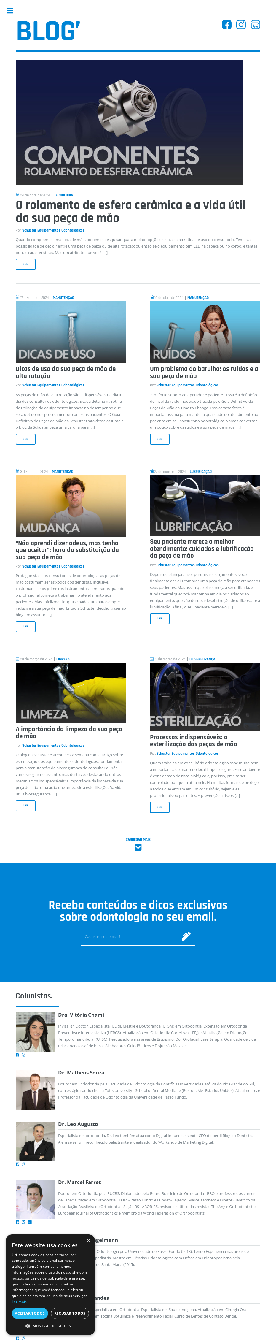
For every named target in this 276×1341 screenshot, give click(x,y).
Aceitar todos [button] (30, 1313)
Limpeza (63, 659)
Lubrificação (201, 471)
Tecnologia (63, 195)
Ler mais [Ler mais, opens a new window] (19, 1301)
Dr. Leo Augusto (78, 1123)
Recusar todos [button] (70, 1313)
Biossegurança (202, 659)
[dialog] (50, 1284)
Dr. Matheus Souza (81, 1072)
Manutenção (63, 297)
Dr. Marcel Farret (79, 1182)
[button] (50, 1326)
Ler (25, 264)
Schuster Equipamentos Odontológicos (53, 230)
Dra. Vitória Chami (81, 1014)
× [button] (88, 1241)
